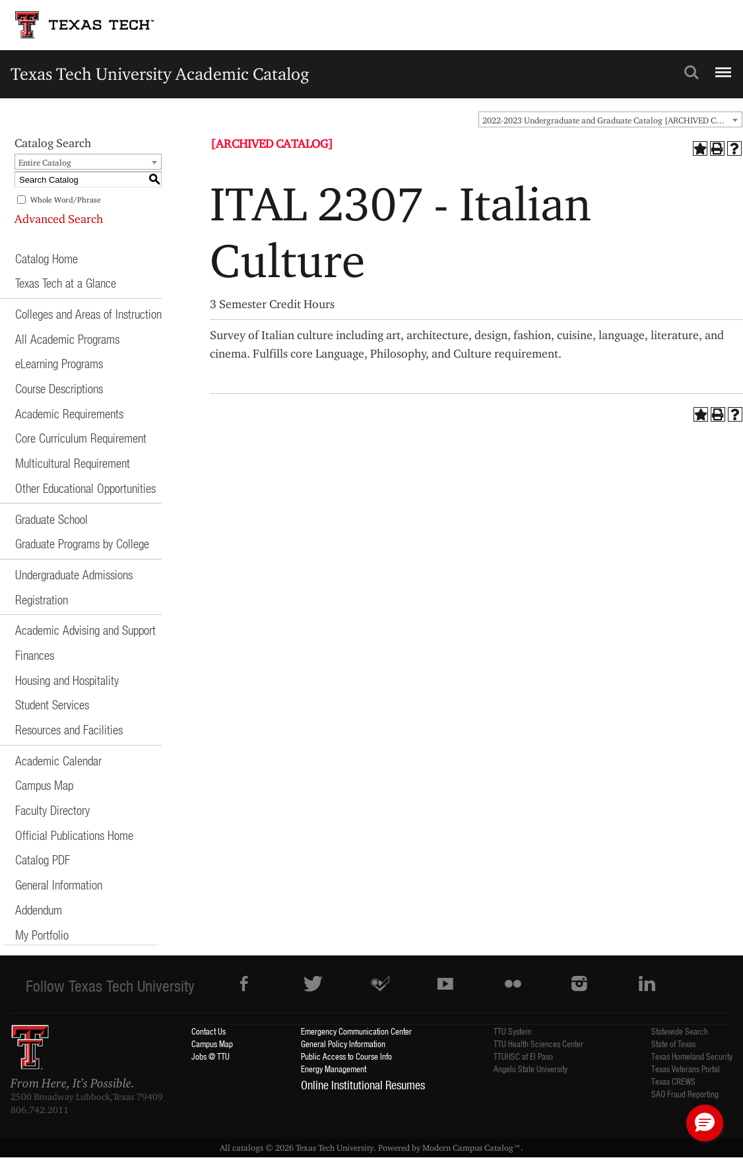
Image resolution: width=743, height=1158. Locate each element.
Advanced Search (59, 218)
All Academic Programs (67, 338)
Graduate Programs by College (82, 543)
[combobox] (610, 119)
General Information (58, 884)
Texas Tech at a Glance (65, 282)
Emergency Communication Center (356, 1031)
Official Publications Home (74, 835)
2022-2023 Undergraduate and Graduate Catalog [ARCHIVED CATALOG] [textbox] (612, 120)
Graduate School (51, 519)
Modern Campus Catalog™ (471, 1147)
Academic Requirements (69, 413)
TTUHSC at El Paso (523, 1056)
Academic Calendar (58, 760)
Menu (721, 66)
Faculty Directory (52, 810)
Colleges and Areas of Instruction (88, 313)
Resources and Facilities (69, 729)
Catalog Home (46, 258)
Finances (34, 654)
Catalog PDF (42, 859)
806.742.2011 (40, 1110)
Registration (41, 599)
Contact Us (208, 1031)
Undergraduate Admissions (74, 574)
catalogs (247, 1147)
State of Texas (673, 1043)
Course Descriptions (59, 388)
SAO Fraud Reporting (685, 1093)
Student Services (52, 704)
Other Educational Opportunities (85, 488)
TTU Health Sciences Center (538, 1043)
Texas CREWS (673, 1081)
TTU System (512, 1031)
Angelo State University (530, 1068)
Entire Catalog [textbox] (44, 162)
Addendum (38, 909)
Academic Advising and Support (85, 629)
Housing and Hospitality (67, 680)
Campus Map (44, 784)
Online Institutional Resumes (363, 1085)
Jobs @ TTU (210, 1056)
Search (691, 72)
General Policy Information (343, 1043)
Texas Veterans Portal (685, 1068)
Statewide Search (679, 1031)
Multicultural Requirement (72, 462)
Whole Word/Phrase (65, 200)
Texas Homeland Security (691, 1056)
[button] (704, 1123)
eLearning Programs (59, 363)
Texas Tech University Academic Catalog (160, 73)
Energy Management (333, 1068)
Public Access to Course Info (346, 1056)
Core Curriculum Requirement (80, 437)
